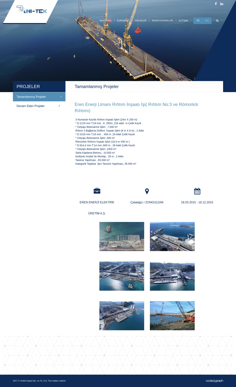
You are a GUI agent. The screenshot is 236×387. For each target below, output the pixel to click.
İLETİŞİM (183, 20)
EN (207, 20)
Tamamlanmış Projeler (39, 96)
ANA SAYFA (105, 20)
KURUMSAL (123, 20)
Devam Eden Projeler (38, 106)
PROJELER (140, 20)
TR (198, 20)
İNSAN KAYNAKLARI (162, 20)
